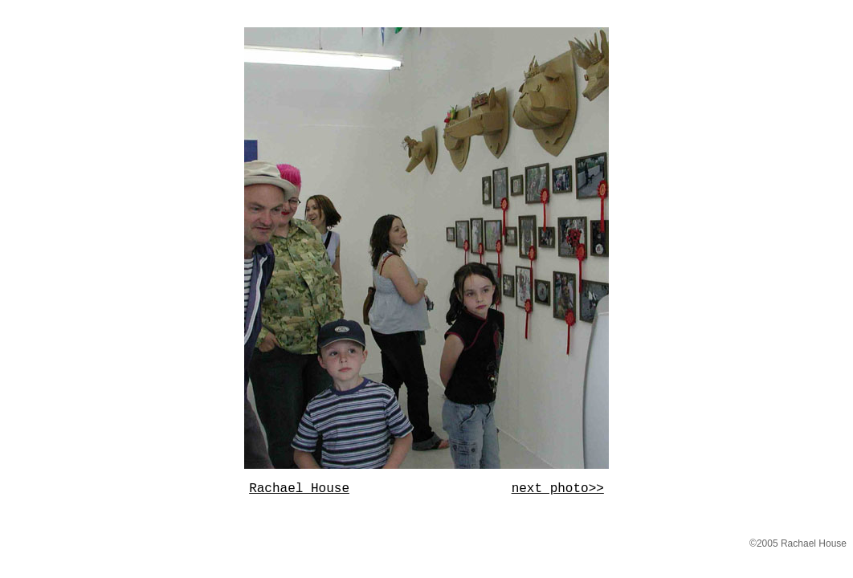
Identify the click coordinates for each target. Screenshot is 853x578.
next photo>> (558, 489)
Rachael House (299, 489)
